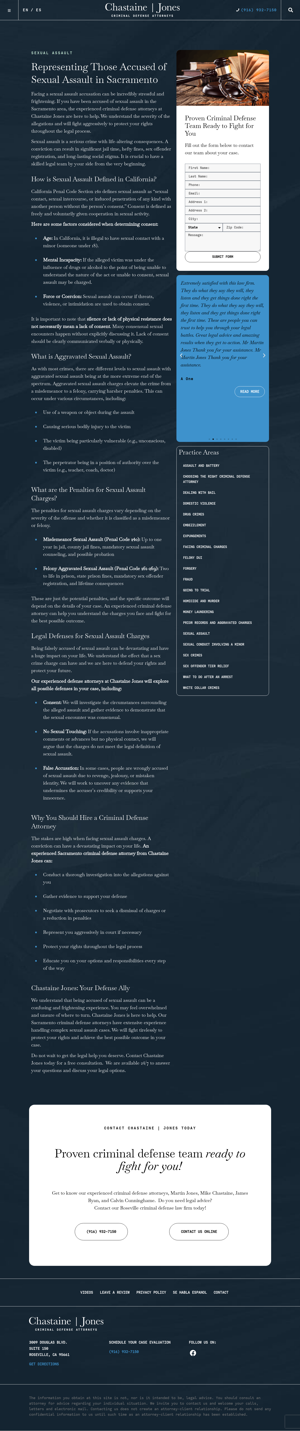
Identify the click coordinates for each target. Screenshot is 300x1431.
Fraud (188, 579)
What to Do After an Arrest (208, 677)
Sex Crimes (192, 655)
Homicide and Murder (201, 601)
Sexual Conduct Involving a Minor (213, 644)
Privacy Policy (151, 1292)
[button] (290, 10)
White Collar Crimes (201, 688)
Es (39, 10)
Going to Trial (196, 590)
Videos (86, 1292)
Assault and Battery (201, 466)
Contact (221, 1292)
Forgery (189, 568)
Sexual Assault (196, 634)
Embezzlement (194, 525)
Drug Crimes (193, 514)
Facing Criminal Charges (205, 547)
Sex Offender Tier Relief (206, 666)
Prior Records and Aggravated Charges (217, 623)
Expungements (194, 536)
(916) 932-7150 (124, 1351)
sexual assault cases (89, 1030)
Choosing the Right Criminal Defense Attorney (216, 479)
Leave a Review (115, 1292)
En (26, 10)
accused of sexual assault (117, 101)
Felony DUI (192, 558)
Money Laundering (198, 612)
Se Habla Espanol (190, 1292)
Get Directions (44, 1364)
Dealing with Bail (199, 493)
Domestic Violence (199, 503)
